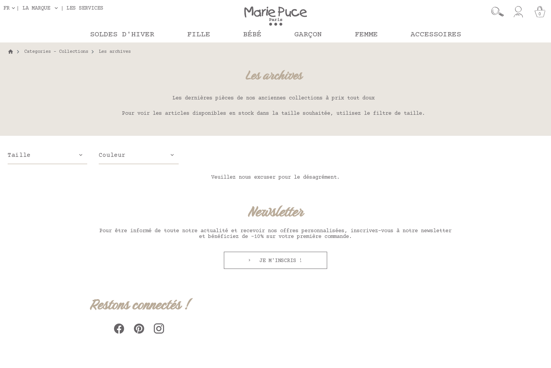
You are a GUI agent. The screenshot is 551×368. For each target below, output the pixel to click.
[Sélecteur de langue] (10, 8)
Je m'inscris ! (279, 261)
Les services (85, 8)
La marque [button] (36, 8)
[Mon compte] (518, 12)
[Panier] (540, 12)
